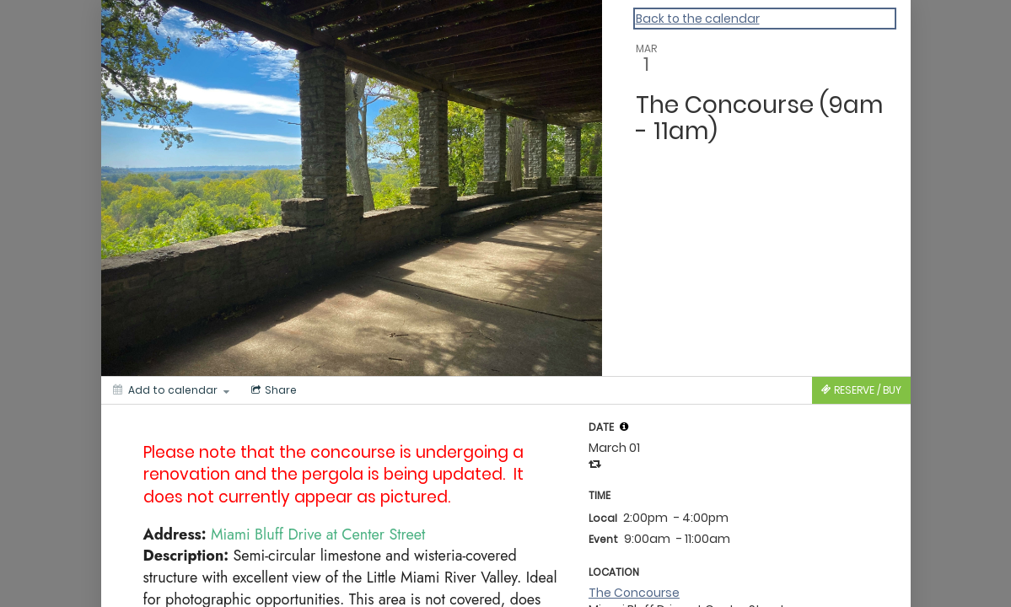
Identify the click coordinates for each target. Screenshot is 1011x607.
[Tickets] (861, 390)
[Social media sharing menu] (272, 390)
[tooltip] (624, 427)
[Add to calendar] (171, 390)
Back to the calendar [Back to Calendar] (698, 18)
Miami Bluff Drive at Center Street (318, 534)
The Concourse (634, 592)
